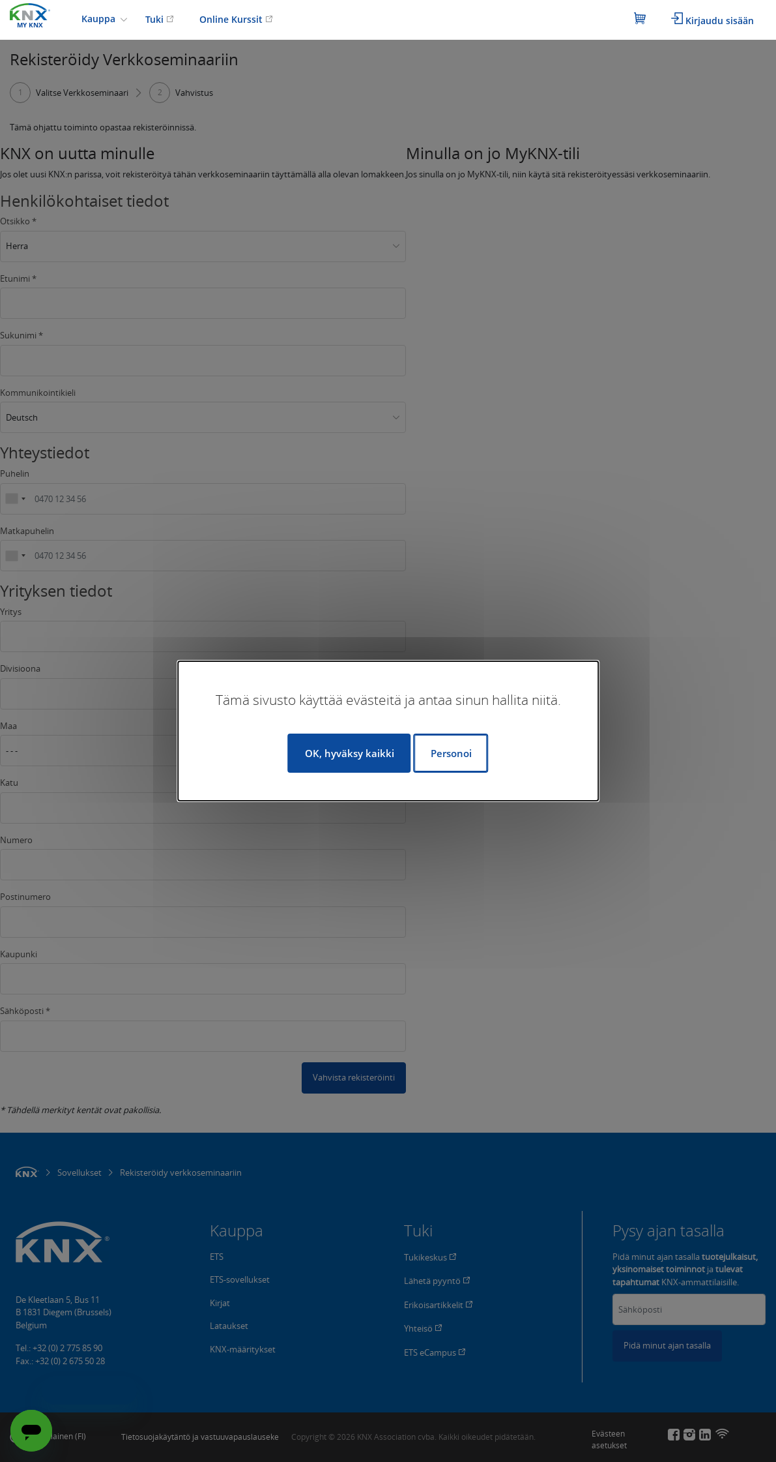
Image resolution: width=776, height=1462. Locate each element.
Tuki (159, 19)
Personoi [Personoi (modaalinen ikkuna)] (451, 753)
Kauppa (99, 18)
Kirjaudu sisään (712, 19)
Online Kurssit (236, 19)
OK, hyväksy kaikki (349, 753)
